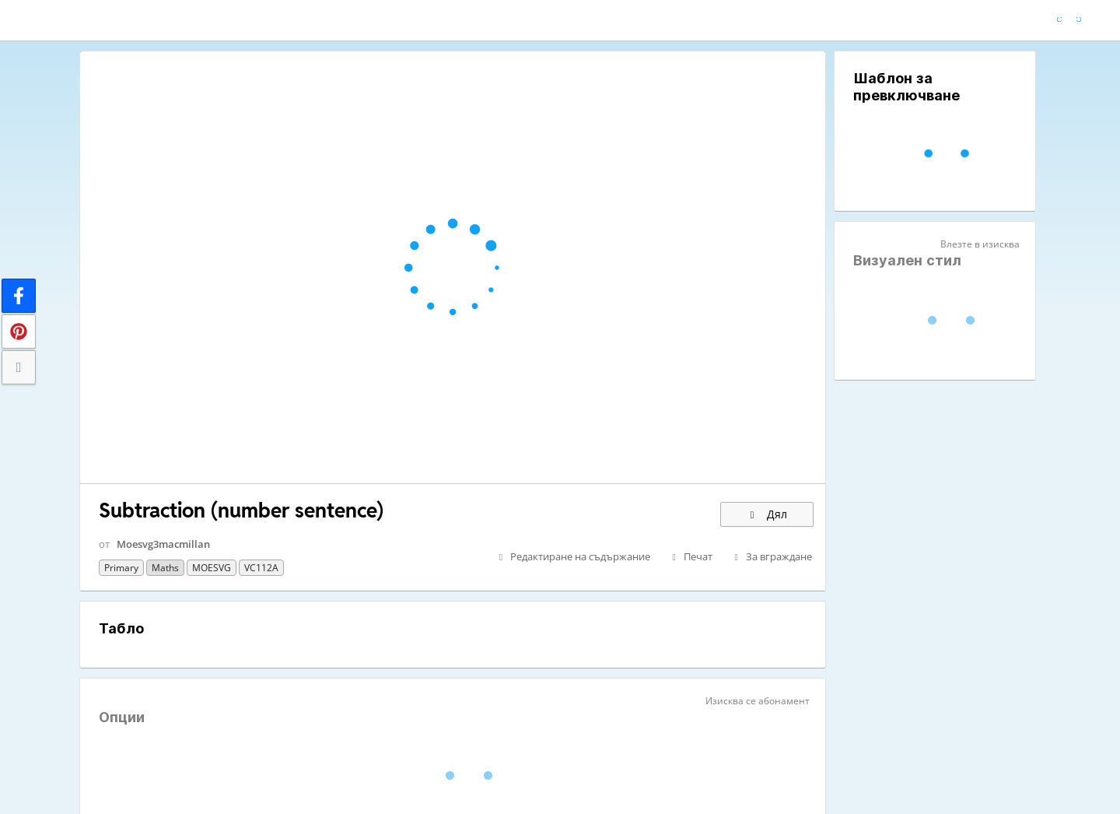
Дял (767, 514)
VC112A (261, 567)
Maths (165, 567)
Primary (121, 567)
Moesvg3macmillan (163, 544)
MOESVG (211, 567)
